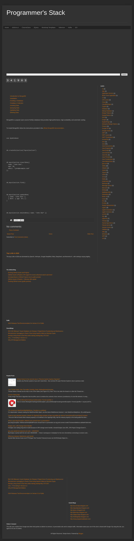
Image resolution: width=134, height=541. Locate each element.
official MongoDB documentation (53, 128)
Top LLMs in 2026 (12, 253)
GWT (103, 133)
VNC (103, 232)
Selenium (62, 27)
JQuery (36, 27)
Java (103, 144)
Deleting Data (14, 112)
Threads (104, 221)
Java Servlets (106, 152)
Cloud (103, 102)
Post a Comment (14, 230)
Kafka (70, 27)
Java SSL (105, 155)
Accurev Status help (14, 395)
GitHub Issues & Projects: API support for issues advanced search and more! (30, 275)
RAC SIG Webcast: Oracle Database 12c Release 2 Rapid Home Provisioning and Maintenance (35, 331)
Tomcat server (106, 225)
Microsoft (104, 188)
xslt (103, 238)
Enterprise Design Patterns (110, 124)
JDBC (103, 166)
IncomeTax (105, 139)
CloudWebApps (106, 104)
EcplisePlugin (106, 122)
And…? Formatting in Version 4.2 (17, 338)
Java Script (105, 150)
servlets (104, 214)
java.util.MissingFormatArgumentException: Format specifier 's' (35, 400)
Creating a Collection (16, 103)
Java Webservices (107, 161)
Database (105, 108)
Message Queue (107, 185)
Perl (103, 201)
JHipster (104, 168)
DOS (103, 117)
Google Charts (106, 130)
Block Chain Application (109, 95)
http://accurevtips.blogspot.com (79, 506)
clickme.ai (15, 27)
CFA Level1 (105, 100)
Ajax (103, 91)
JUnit (103, 177)
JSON (104, 174)
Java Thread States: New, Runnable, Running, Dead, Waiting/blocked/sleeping (30, 389)
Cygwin (104, 106)
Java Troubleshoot (107, 159)
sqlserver (104, 218)
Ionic (103, 141)
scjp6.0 (104, 207)
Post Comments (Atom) (21, 237)
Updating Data (14, 110)
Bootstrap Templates (48, 27)
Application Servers (107, 93)
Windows (104, 234)
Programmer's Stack (35, 12)
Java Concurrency (107, 146)
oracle (104, 199)
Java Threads (106, 157)
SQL (103, 216)
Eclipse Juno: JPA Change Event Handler (20, 426)
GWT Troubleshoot (107, 137)
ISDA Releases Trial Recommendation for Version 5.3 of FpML (26, 323)
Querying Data (14, 108)
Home (7, 27)
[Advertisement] (67, 54)
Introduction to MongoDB (18, 96)
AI (102, 89)
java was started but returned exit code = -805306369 (23, 431)
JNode (104, 170)
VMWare (104, 229)
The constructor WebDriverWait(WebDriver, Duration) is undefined (27, 410)
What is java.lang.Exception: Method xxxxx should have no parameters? (28, 420)
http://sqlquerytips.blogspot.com (79, 514)
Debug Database (107, 111)
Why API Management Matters (17, 340)
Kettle (103, 179)
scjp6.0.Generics (107, 212)
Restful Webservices (108, 205)
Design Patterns (106, 113)
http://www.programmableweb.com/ (80, 519)
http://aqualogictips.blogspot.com (79, 508)
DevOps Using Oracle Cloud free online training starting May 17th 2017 (28, 335)
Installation (13, 98)
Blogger (81, 533)
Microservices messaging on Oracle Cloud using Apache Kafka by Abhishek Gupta (31, 333)
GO (76, 27)
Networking (105, 194)
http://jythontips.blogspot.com (78, 512)
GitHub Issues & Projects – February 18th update (22, 279)
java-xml (104, 163)
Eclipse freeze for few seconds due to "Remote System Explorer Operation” (38, 379)
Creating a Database (16, 101)
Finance (104, 126)
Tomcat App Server (107, 223)
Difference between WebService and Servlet (21, 436)
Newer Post (10, 234)
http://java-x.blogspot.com (77, 510)
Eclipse (104, 119)
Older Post (90, 234)
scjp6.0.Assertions (107, 210)
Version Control (106, 227)
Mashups (104, 183)
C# (103, 98)
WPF (103, 236)
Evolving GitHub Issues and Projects (18, 272)
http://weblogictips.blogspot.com (79, 517)
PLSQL (104, 203)
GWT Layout (105, 135)
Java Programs (106, 148)
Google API (105, 128)
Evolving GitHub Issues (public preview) (19, 281)
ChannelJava (26, 27)
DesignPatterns (106, 115)
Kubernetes (105, 181)
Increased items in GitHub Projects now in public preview (24, 277)
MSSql (104, 190)
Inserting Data (14, 105)
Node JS (104, 196)
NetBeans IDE (106, 192)
